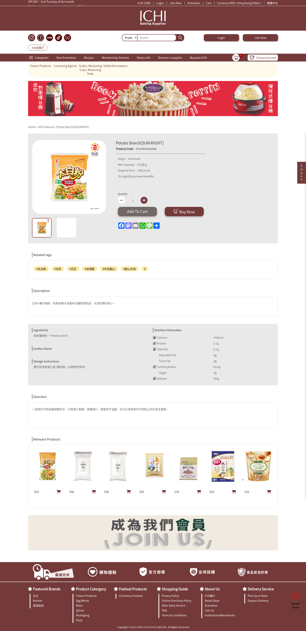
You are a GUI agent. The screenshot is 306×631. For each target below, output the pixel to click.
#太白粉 (41, 269)
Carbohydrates (164, 367)
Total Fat (160, 349)
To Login (123, 176)
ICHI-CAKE (144, 3)
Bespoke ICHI (198, 58)
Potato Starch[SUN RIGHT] (72, 127)
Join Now (175, 3)
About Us (212, 588)
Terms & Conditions (174, 615)
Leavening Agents (65, 66)
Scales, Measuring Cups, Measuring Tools (90, 70)
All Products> (46, 127)
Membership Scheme (115, 58)
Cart (208, 3)
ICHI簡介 (210, 596)
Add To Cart (137, 211)
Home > (33, 127)
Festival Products (133, 588)
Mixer (79, 605)
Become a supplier (170, 58)
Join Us (209, 610)
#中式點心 (109, 269)
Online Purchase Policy (176, 601)
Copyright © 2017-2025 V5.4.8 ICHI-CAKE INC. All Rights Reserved (153, 627)
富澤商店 (38, 605)
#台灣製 (89, 269)
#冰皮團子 (38, 48)
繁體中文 (272, 3)
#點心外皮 (129, 269)
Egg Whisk (82, 601)
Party (79, 620)
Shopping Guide (175, 588)
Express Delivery (258, 601)
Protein (159, 343)
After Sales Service (173, 605)
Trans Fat (161, 361)
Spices (80, 610)
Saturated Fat (164, 355)
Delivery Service (261, 588)
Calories (160, 337)
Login (160, 3)
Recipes (89, 58)
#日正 (72, 269)
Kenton (37, 601)
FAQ (164, 610)
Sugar (159, 373)
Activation (193, 3)
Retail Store (212, 601)
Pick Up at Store (258, 596)
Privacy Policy (170, 596)
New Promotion (66, 58)
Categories (42, 58)
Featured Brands (46, 588)
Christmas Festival (130, 596)
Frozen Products (40, 66)
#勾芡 (57, 269)
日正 (35, 596)
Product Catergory (91, 588)
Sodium (160, 378)
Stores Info (143, 58)
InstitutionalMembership (220, 615)
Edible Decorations (115, 66)
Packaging (82, 615)
